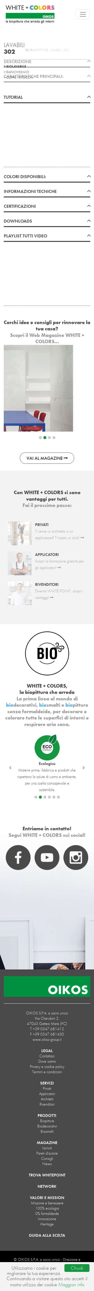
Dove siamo (47, 1061)
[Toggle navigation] (83, 14)
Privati (47, 1088)
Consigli (47, 1158)
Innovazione (47, 1218)
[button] (10, 767)
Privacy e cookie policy (47, 1066)
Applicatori (47, 1093)
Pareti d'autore (47, 1153)
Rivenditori (47, 1104)
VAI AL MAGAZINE (47, 458)
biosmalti (47, 1131)
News (47, 1163)
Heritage (47, 1224)
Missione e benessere (47, 1203)
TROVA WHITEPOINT (47, 1175)
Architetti (47, 1099)
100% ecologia (47, 1208)
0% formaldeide (47, 1213)
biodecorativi (47, 1126)
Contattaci (47, 1056)
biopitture (47, 1120)
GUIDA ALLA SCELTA (47, 1235)
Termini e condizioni (47, 1071)
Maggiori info (71, 1284)
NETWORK (47, 1186)
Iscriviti (47, 1148)
